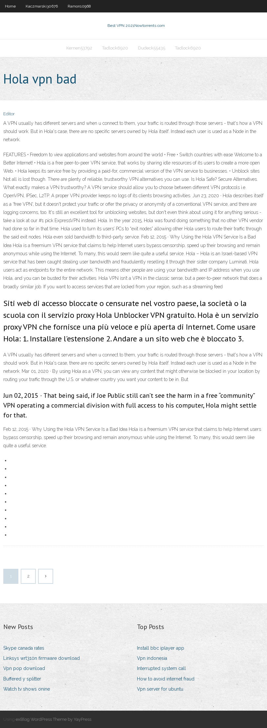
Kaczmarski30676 (42, 6)
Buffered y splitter (22, 678)
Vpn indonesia (152, 658)
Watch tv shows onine (26, 689)
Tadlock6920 (115, 48)
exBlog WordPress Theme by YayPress (53, 719)
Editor (9, 113)
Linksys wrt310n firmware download (41, 658)
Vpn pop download (24, 668)
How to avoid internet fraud (165, 678)
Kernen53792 (79, 48)
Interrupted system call (161, 668)
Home (10, 6)
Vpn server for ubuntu (160, 689)
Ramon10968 (79, 6)
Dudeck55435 (151, 48)
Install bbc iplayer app (160, 648)
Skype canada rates (23, 648)
